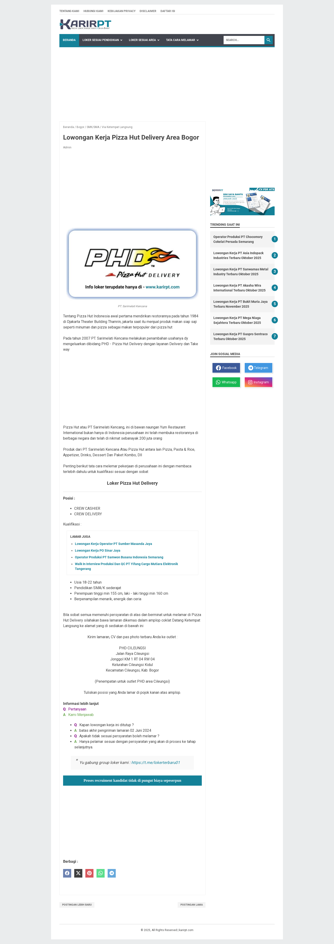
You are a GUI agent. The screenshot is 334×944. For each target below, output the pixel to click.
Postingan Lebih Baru (77, 904)
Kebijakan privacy (121, 11)
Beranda (69, 40)
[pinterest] (89, 873)
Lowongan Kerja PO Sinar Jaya (97, 550)
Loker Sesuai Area (142, 40)
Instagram (258, 382)
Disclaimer (148, 11)
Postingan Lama (191, 904)
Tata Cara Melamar (180, 40)
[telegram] (112, 873)
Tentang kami (69, 11)
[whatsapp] (100, 873)
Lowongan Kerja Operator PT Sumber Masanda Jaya (113, 544)
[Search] (244, 40)
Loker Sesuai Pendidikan (101, 40)
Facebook (226, 367)
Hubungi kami (93, 11)
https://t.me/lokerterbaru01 (155, 762)
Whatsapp (226, 382)
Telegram (258, 367)
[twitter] (78, 873)
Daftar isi (168, 11)
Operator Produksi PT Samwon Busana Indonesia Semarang (119, 557)
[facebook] (67, 873)
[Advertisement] (167, 82)
